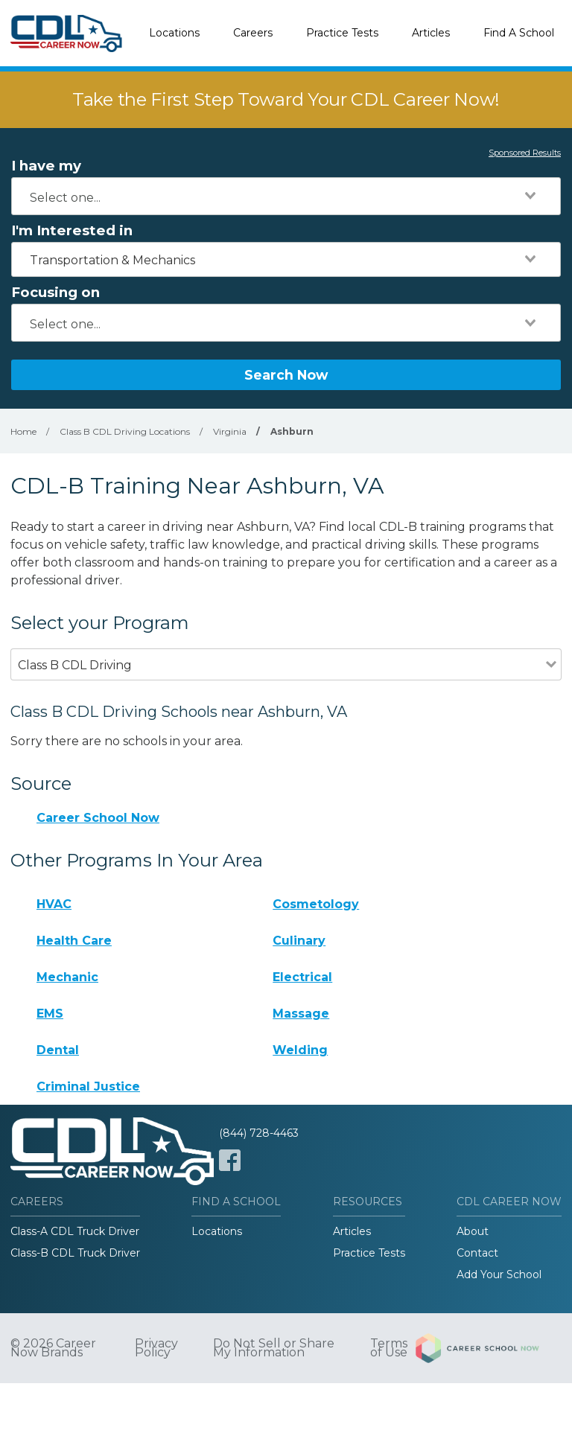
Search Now (286, 375)
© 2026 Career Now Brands (53, 1348)
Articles (431, 32)
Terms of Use (388, 1348)
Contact (477, 1253)
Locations (174, 32)
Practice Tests (342, 32)
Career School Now (97, 818)
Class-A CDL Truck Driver (74, 1231)
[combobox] (286, 196)
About (473, 1231)
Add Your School (499, 1274)
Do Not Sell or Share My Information (273, 1348)
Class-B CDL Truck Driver (75, 1253)
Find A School (518, 32)
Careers (253, 32)
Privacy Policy (156, 1348)
